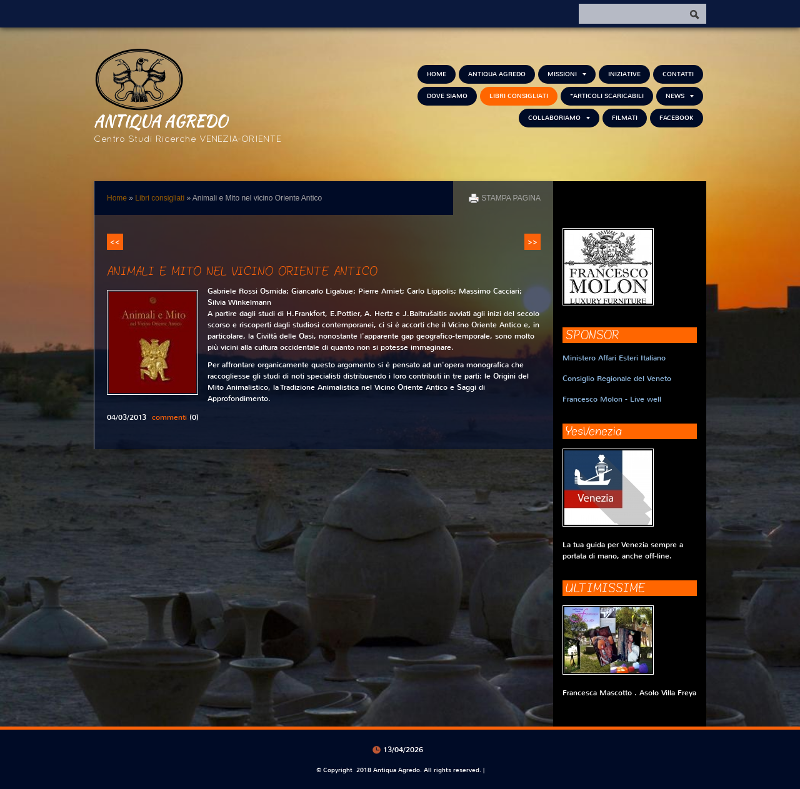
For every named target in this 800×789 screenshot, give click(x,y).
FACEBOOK (676, 118)
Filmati (625, 118)
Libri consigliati (518, 96)
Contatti (678, 74)
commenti (169, 417)
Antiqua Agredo (161, 120)
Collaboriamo (559, 118)
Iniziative (624, 74)
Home (436, 74)
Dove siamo (447, 96)
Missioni (567, 74)
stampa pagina (511, 198)
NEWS (680, 96)
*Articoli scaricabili (607, 96)
